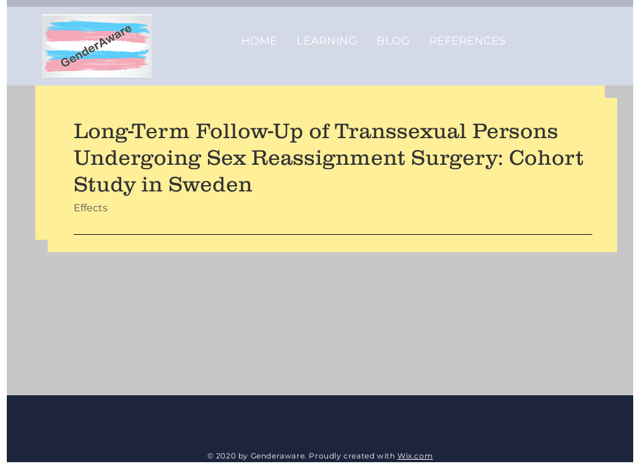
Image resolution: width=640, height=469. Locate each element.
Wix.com (415, 455)
